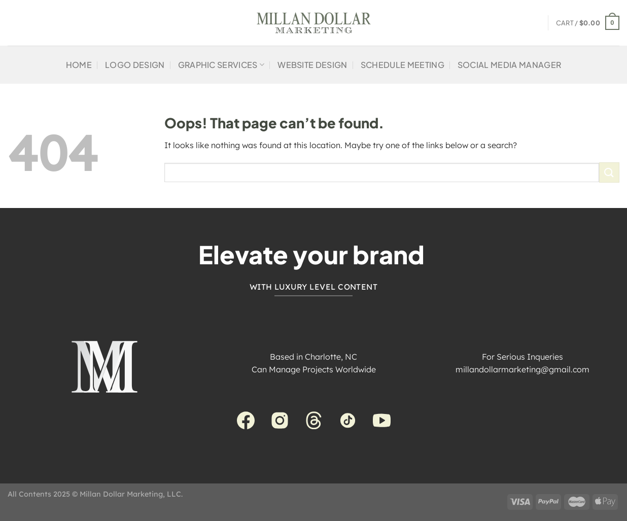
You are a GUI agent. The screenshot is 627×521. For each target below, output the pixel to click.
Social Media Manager (509, 64)
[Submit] (609, 172)
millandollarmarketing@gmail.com (522, 369)
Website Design (312, 64)
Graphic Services (221, 64)
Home (79, 64)
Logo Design (135, 64)
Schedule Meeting (402, 64)
